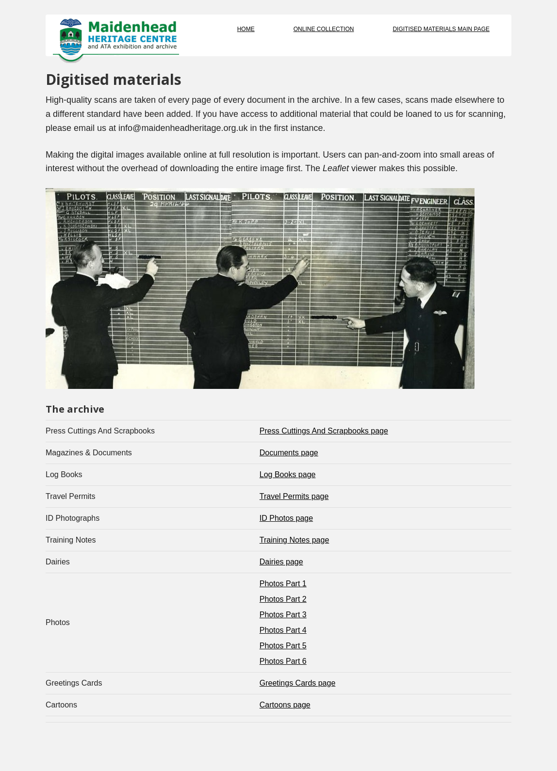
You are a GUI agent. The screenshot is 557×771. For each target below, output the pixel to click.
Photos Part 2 (283, 599)
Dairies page (281, 562)
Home (246, 29)
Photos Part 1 (283, 583)
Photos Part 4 (283, 630)
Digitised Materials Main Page (441, 29)
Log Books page (288, 474)
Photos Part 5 (283, 646)
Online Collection (324, 29)
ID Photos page (286, 518)
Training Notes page (294, 540)
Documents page (289, 453)
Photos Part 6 (283, 661)
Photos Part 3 (283, 614)
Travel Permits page (294, 496)
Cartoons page (285, 705)
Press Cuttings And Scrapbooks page (324, 431)
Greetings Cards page (298, 683)
